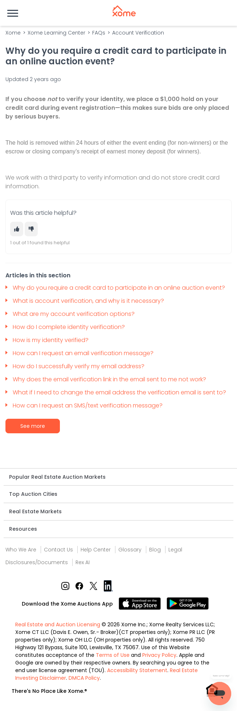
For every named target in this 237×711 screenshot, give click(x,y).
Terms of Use (113, 655)
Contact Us (58, 549)
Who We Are (20, 549)
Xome (13, 32)
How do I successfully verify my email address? (79, 366)
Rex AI (82, 562)
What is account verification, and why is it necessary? (89, 301)
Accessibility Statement (137, 670)
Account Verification (138, 32)
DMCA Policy (84, 678)
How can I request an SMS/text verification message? (88, 405)
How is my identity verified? (51, 340)
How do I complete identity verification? (69, 327)
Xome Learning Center (56, 32)
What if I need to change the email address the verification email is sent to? (120, 392)
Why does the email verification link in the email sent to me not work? (110, 379)
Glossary (130, 549)
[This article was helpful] (16, 229)
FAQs (98, 32)
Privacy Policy (159, 655)
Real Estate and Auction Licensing (57, 624)
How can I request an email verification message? (83, 353)
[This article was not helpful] (31, 229)
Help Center (96, 549)
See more (32, 426)
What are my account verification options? (74, 314)
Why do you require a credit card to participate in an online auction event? (119, 288)
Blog (155, 549)
